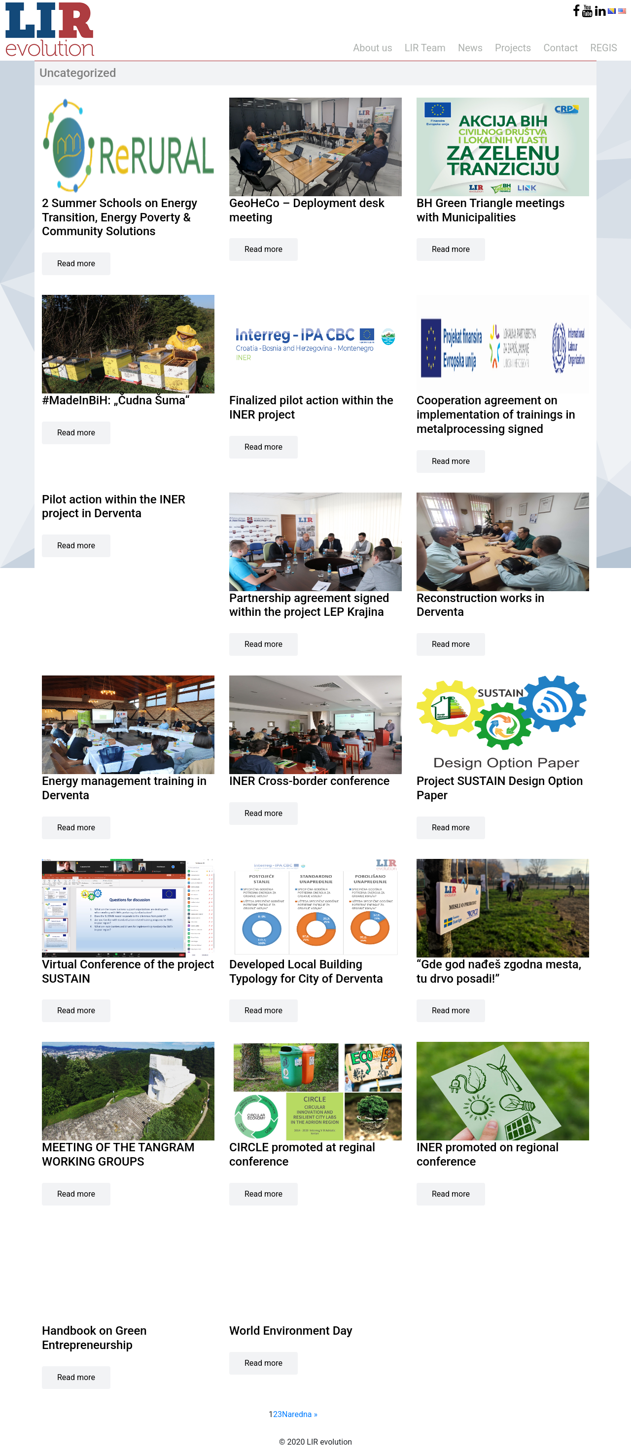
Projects (513, 48)
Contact (560, 48)
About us (372, 48)
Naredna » (299, 1414)
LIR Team (425, 48)
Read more (76, 263)
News (470, 48)
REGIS (603, 48)
